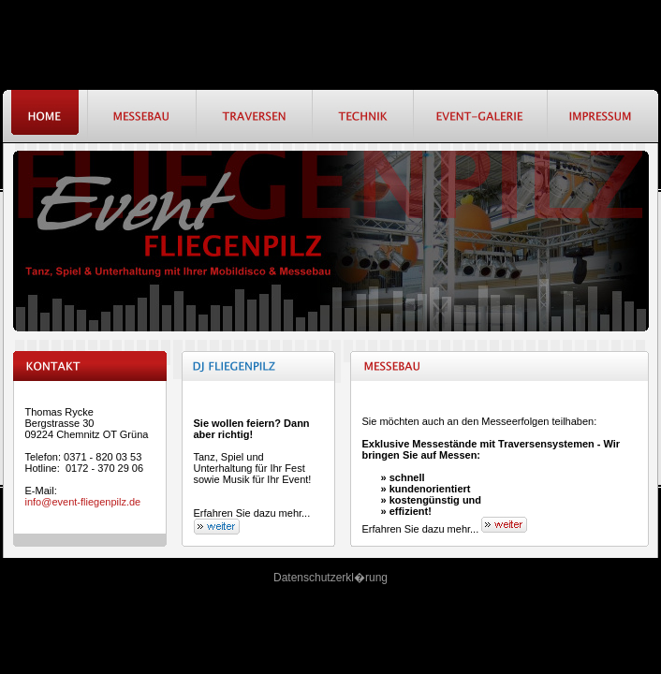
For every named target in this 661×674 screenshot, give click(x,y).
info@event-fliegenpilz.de (83, 501)
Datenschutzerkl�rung (330, 577)
